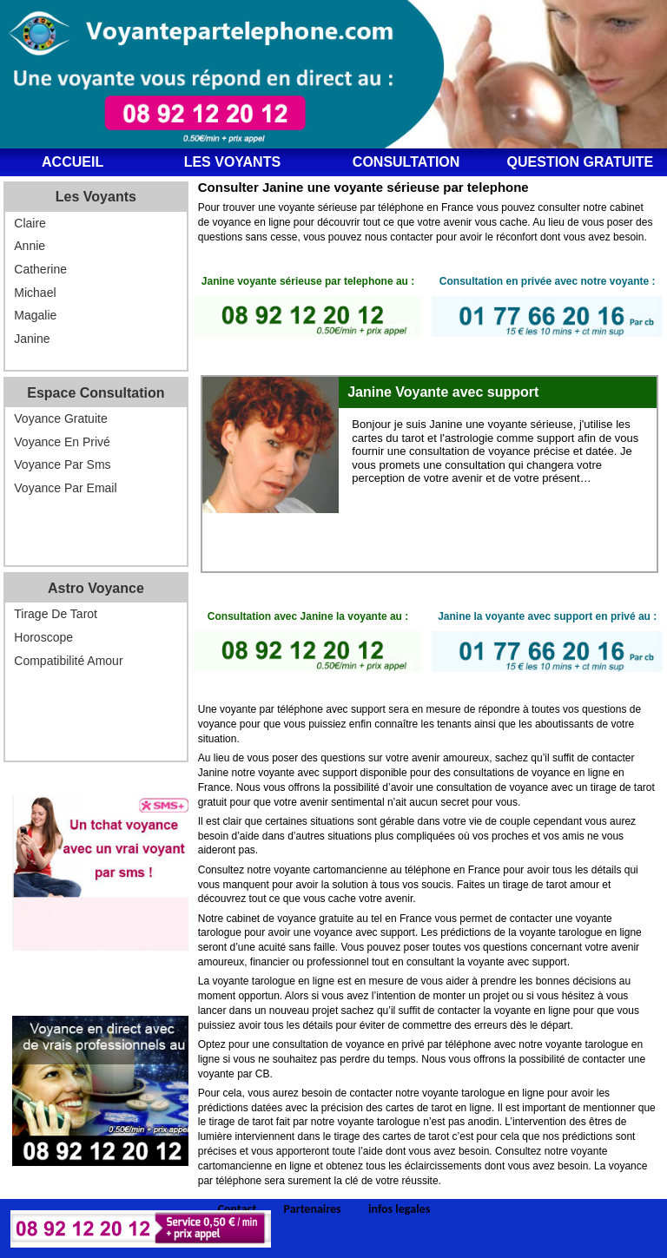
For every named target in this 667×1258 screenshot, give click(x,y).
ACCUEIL (72, 162)
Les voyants (232, 162)
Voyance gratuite (60, 418)
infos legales (399, 1209)
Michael (35, 293)
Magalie (35, 315)
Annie (29, 246)
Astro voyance (96, 588)
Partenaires (312, 1209)
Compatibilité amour (68, 661)
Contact (237, 1209)
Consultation (406, 162)
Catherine (40, 269)
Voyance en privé (62, 442)
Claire (30, 223)
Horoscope (43, 637)
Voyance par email (65, 488)
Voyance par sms (62, 464)
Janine (32, 339)
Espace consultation (95, 392)
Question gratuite (580, 162)
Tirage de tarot (55, 614)
